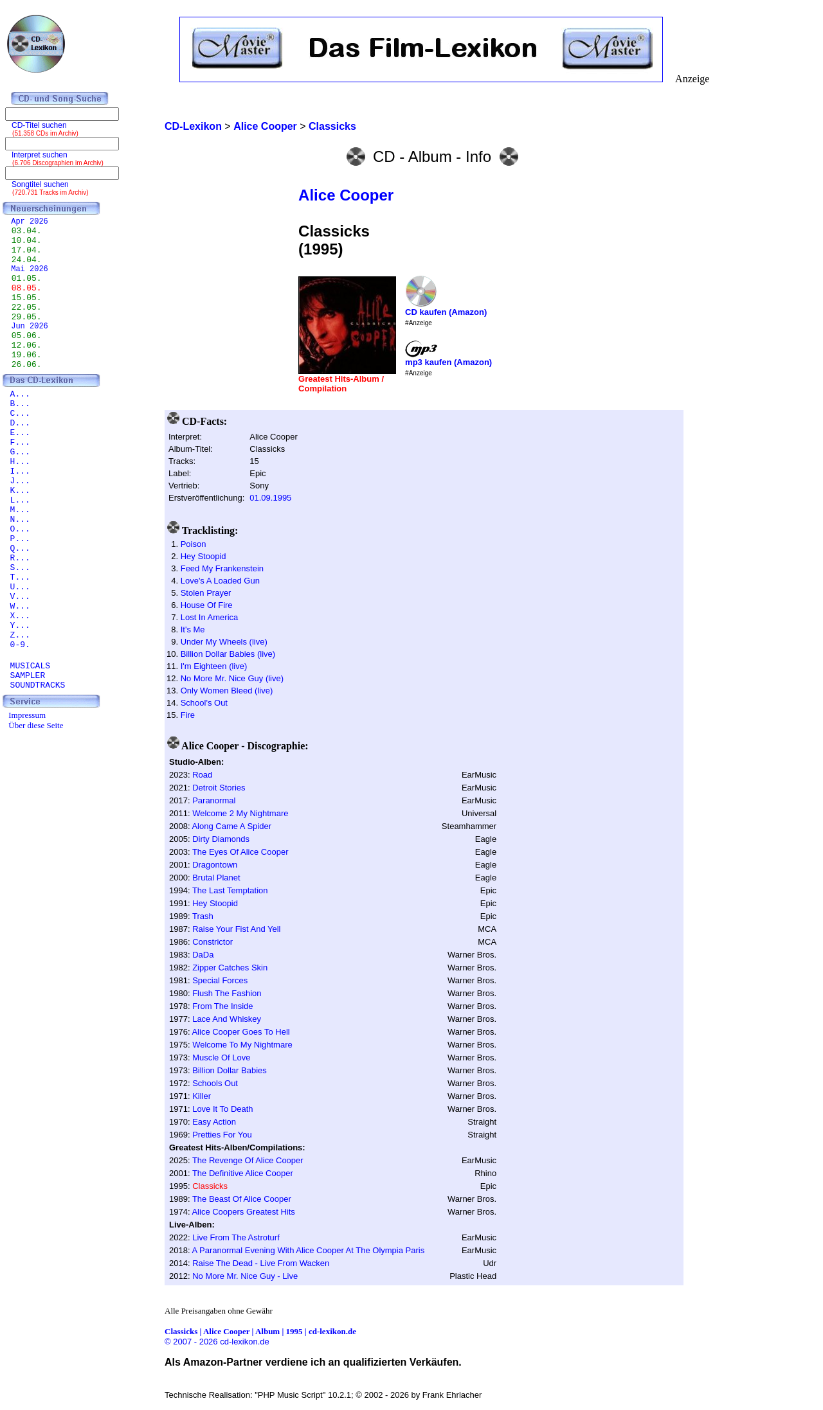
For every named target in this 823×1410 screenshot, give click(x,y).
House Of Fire (207, 605)
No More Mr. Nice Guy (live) (232, 678)
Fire (188, 715)
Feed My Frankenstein (222, 568)
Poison (193, 544)
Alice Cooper (345, 195)
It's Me (193, 629)
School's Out (204, 703)
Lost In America (210, 617)
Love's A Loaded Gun (220, 580)
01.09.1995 (270, 498)
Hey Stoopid (203, 556)
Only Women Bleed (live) (227, 690)
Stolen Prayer (206, 593)
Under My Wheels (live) (224, 642)
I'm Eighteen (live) (214, 666)
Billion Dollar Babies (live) (228, 654)
